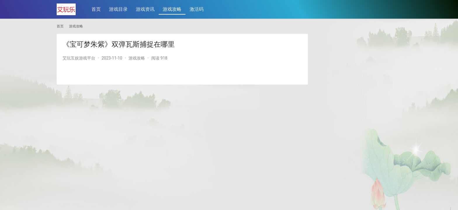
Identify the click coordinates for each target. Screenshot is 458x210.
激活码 (197, 9)
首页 (96, 9)
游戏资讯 (145, 9)
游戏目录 (118, 9)
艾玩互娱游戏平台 (79, 58)
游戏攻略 (172, 9)
